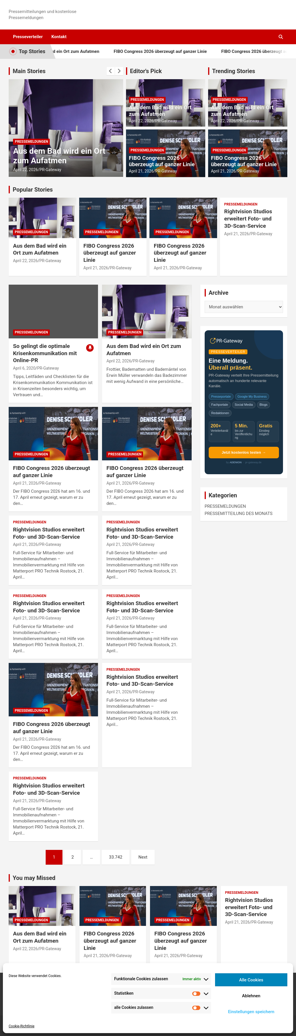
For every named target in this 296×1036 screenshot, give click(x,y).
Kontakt (58, 36)
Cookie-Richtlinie (21, 1026)
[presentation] (111, 71)
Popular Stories (33, 189)
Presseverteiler (28, 36)
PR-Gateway (50, 169)
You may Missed (34, 877)
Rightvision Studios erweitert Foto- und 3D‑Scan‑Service (248, 218)
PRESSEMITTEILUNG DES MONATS (239, 513)
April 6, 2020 (24, 368)
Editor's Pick (146, 71)
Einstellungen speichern (251, 1011)
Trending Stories (233, 71)
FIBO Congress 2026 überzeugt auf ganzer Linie (173, 51)
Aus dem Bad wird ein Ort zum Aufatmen (72, 51)
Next (142, 857)
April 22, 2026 (25, 169)
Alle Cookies (251, 980)
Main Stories (29, 71)
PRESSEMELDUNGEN (31, 142)
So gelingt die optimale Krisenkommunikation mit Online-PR (45, 353)
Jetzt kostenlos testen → (244, 452)
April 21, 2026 (141, 171)
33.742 (115, 857)
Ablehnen (251, 995)
